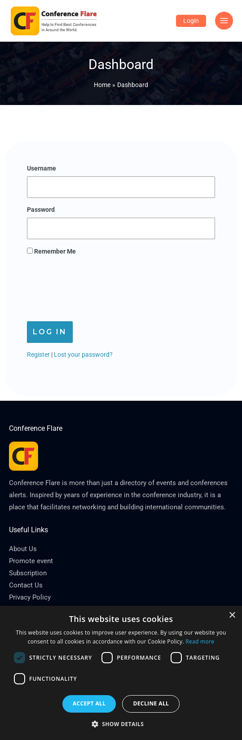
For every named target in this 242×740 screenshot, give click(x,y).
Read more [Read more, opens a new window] (199, 641)
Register (38, 354)
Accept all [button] (89, 703)
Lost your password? (83, 354)
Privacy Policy (30, 597)
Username (41, 168)
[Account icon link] (191, 21)
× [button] (232, 615)
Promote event (31, 561)
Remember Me (51, 251)
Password (41, 209)
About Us (23, 549)
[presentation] (95, 285)
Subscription (28, 573)
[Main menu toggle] (224, 21)
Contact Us (26, 585)
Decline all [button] (151, 703)
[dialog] (121, 673)
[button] (121, 724)
